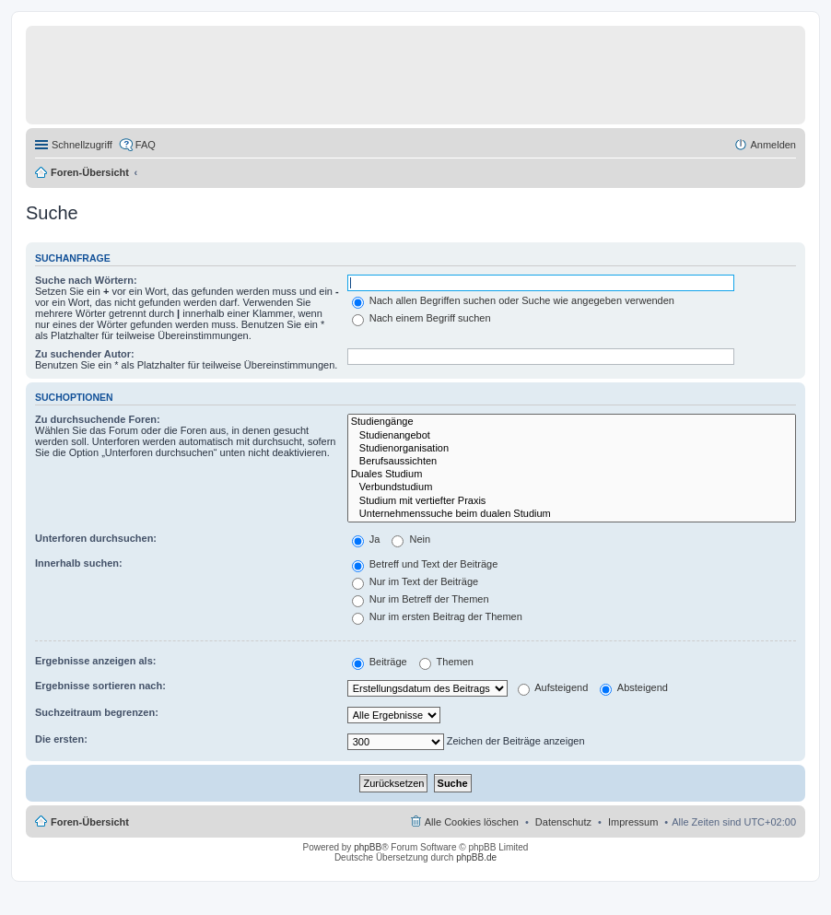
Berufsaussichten (571, 461)
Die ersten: (61, 739)
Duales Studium (571, 474)
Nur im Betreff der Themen (420, 598)
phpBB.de (476, 857)
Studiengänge (571, 422)
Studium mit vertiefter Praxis (571, 501)
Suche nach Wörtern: (86, 280)
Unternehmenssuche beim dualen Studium (571, 514)
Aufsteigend (553, 687)
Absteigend (634, 687)
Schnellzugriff (82, 144)
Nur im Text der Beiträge (415, 581)
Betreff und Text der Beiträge (425, 563)
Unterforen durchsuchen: (96, 538)
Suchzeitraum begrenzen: (96, 712)
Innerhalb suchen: (79, 563)
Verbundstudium (571, 487)
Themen (446, 661)
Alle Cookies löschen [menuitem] (472, 821)
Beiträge (379, 661)
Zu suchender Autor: (85, 353)
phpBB (367, 847)
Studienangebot (571, 435)
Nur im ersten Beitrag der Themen (437, 616)
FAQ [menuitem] (145, 144)
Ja (366, 539)
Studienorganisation (571, 448)
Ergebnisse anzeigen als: (95, 660)
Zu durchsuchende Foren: (97, 419)
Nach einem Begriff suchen (421, 317)
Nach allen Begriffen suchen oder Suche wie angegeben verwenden (513, 300)
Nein (411, 539)
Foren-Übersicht (90, 172)
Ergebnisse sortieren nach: (100, 685)
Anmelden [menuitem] (773, 144)
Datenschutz (563, 821)
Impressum (633, 821)
